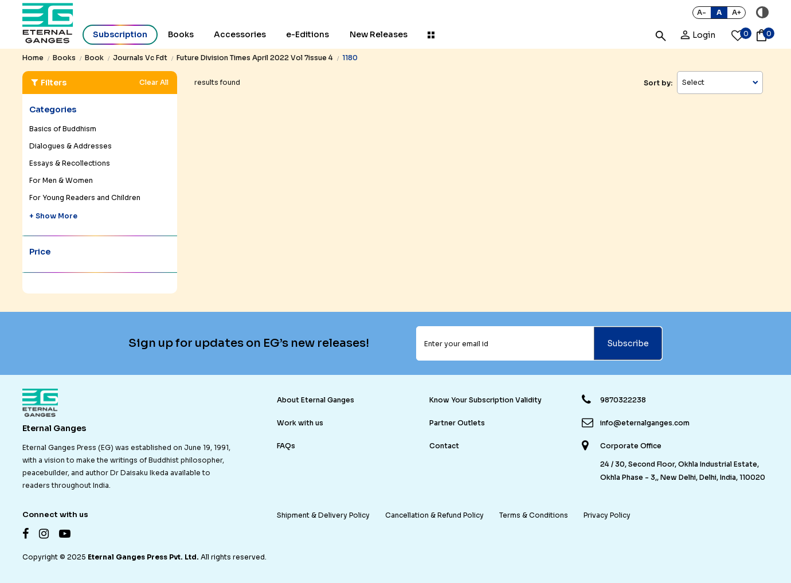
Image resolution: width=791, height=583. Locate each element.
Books (181, 34)
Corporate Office (630, 446)
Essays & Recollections (69, 163)
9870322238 (623, 400)
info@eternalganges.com (645, 422)
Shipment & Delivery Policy (323, 515)
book (94, 57)
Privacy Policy (607, 515)
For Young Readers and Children (84, 197)
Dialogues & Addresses (70, 146)
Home (33, 57)
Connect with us (55, 514)
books (64, 57)
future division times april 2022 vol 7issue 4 (255, 57)
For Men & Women (61, 180)
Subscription (120, 34)
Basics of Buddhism (62, 128)
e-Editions (307, 34)
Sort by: (658, 83)
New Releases (379, 34)
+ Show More (53, 216)
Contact (444, 445)
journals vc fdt (140, 57)
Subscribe (628, 343)
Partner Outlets (457, 422)
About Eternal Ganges (315, 400)
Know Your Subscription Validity (485, 400)
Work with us (300, 422)
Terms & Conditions (533, 515)
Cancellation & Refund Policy (434, 515)
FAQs (286, 445)
